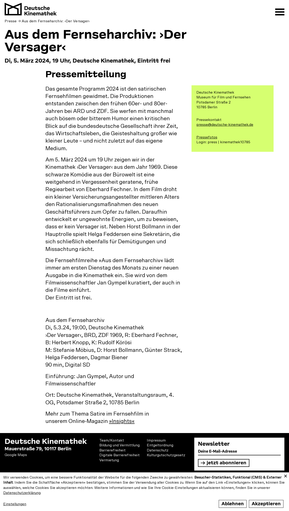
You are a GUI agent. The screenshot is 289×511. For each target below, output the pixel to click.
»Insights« (122, 421)
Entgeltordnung (160, 445)
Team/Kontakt (111, 440)
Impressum (156, 440)
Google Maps (16, 455)
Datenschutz (157, 450)
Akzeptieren (266, 504)
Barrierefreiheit (112, 450)
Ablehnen (232, 504)
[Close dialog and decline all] (285, 475)
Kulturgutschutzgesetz (166, 455)
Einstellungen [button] (14, 504)
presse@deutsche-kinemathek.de (224, 124)
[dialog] (144, 491)
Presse (11, 21)
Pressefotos (206, 137)
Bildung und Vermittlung (119, 445)
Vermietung (109, 460)
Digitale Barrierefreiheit (119, 455)
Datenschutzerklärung (22, 493)
